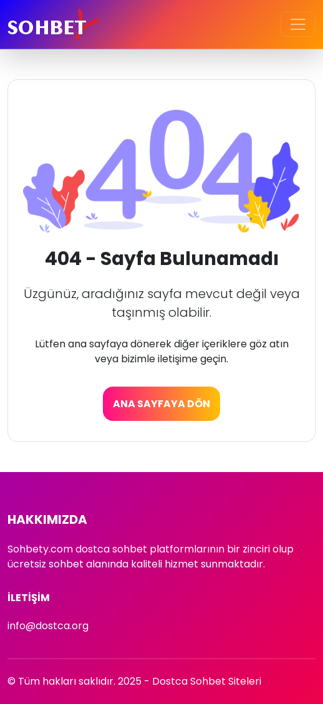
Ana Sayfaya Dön (161, 404)
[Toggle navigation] (298, 24)
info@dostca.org (48, 626)
